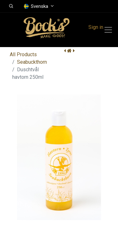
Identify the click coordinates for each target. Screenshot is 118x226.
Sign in (95, 27)
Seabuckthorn (32, 62)
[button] (11, 6)
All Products (23, 54)
